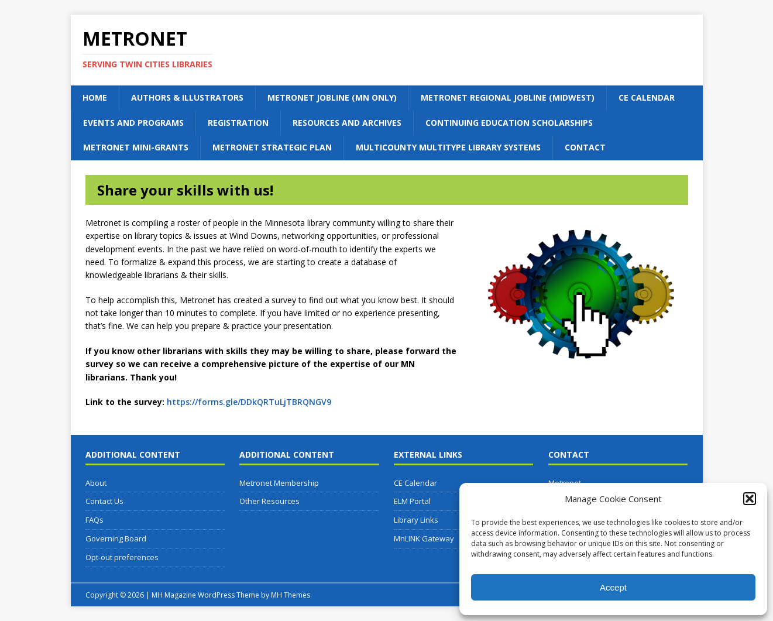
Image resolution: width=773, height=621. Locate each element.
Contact (585, 147)
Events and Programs (133, 122)
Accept (613, 587)
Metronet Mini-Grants (135, 147)
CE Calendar (647, 97)
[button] (749, 499)
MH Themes (290, 595)
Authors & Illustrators (187, 97)
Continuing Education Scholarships (509, 122)
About (95, 483)
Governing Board (115, 538)
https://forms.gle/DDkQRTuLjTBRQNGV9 (249, 401)
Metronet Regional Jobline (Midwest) (508, 97)
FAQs (94, 519)
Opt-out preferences (122, 557)
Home (95, 97)
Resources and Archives (347, 122)
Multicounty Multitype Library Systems (448, 147)
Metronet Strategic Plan (272, 147)
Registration (238, 122)
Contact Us (104, 501)
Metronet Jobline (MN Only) (332, 97)
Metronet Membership (279, 483)
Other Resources (269, 501)
